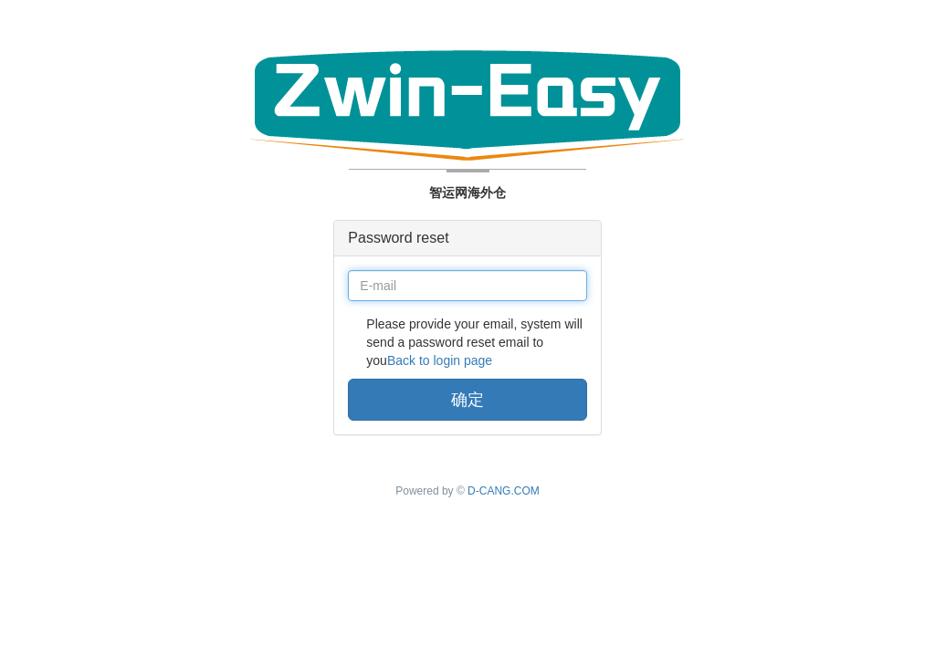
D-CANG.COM (504, 491)
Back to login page (439, 360)
